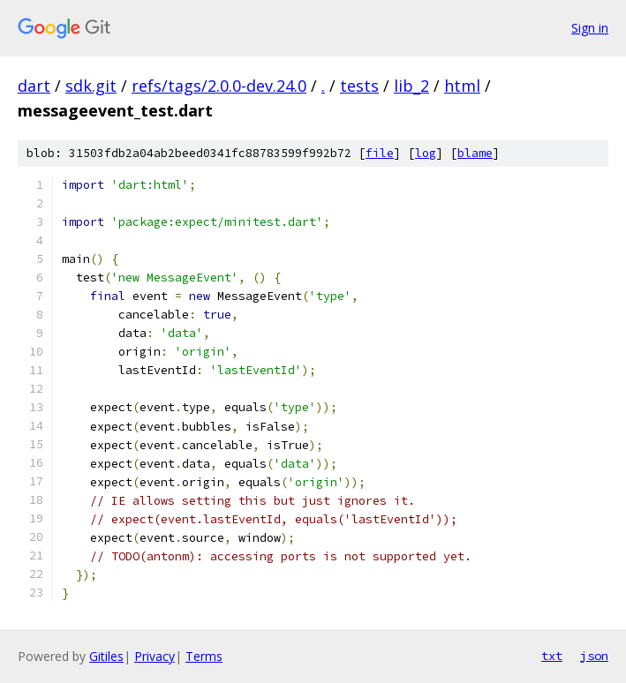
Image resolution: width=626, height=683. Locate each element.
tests (359, 85)
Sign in (589, 27)
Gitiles (106, 656)
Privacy (154, 656)
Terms (203, 656)
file (380, 153)
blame (475, 153)
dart (34, 85)
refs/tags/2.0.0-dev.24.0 (219, 85)
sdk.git (91, 85)
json (594, 656)
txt (551, 656)
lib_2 (411, 85)
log (425, 153)
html (462, 85)
